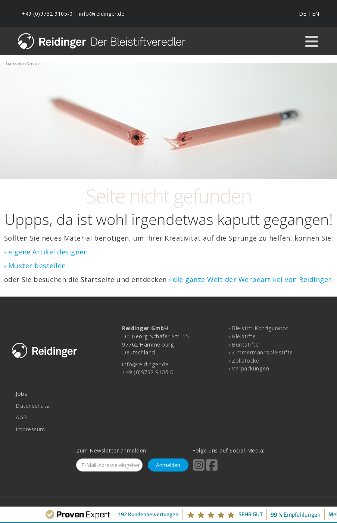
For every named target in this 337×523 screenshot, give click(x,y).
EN (315, 13)
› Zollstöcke (243, 360)
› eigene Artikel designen (46, 251)
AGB (21, 417)
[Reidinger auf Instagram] (198, 470)
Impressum (30, 429)
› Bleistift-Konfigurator (258, 328)
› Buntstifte (243, 344)
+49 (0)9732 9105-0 (47, 13)
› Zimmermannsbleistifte (260, 352)
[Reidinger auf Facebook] (211, 470)
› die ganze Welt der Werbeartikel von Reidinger (250, 279)
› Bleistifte (242, 336)
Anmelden (168, 465)
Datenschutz (32, 405)
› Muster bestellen (35, 265)
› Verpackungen (248, 368)
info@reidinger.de (102, 13)
